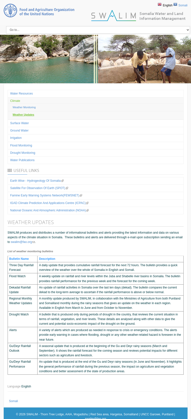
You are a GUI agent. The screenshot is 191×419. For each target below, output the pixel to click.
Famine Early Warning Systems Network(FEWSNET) (46, 195)
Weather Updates (23, 114)
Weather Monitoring (24, 107)
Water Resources (21, 93)
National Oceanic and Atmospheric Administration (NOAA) (49, 210)
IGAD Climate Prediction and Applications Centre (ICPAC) (49, 203)
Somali (183, 5)
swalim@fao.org (23, 242)
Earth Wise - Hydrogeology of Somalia (37, 180)
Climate (15, 101)
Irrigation (16, 138)
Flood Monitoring (21, 145)
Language (15, 386)
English (167, 5)
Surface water (19, 123)
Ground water (19, 130)
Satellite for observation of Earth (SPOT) (39, 188)
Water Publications (22, 160)
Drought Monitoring (22, 153)
